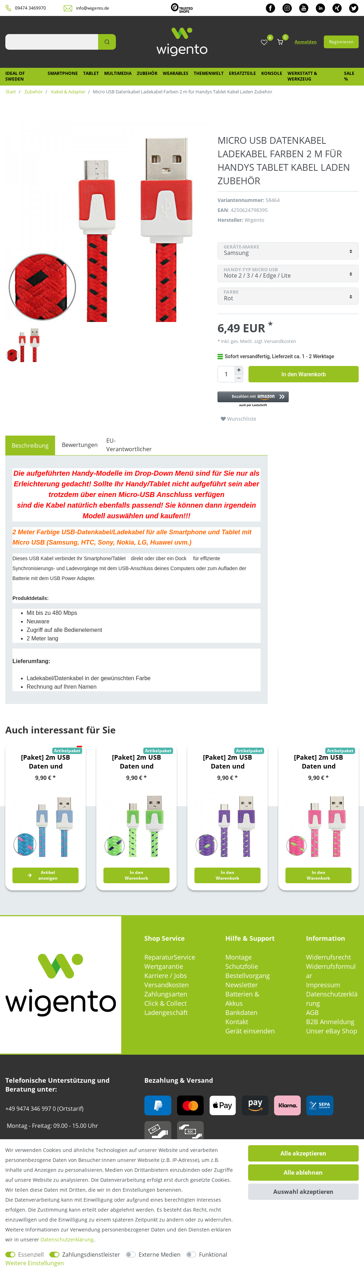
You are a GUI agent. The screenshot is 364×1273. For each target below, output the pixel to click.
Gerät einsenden (250, 1031)
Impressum (323, 984)
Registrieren (341, 42)
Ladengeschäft (166, 1012)
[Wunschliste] (264, 43)
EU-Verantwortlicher (129, 445)
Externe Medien (160, 1254)
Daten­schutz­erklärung (67, 1239)
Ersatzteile (242, 73)
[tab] (30, 445)
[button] (288, 400)
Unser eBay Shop (331, 1031)
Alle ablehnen (303, 1172)
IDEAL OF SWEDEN (15, 76)
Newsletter (241, 984)
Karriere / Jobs (165, 975)
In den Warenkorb (303, 374)
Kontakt (236, 1021)
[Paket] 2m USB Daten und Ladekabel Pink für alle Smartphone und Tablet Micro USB (318, 762)
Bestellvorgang (247, 975)
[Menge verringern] (239, 379)
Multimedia (118, 73)
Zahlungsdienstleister (91, 1254)
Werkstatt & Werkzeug (302, 76)
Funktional (213, 1254)
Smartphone (63, 73)
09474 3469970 (30, 8)
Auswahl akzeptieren (303, 1192)
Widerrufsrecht (328, 957)
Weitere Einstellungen (34, 1263)
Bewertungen (80, 445)
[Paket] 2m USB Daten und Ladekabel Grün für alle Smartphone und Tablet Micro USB (137, 762)
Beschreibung (30, 445)
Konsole (271, 73)
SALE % (349, 76)
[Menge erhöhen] (239, 370)
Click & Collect (165, 1003)
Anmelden (306, 42)
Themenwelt (209, 73)
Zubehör (147, 73)
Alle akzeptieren (303, 1153)
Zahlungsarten (165, 994)
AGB (312, 1012)
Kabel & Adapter (67, 91)
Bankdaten (241, 1012)
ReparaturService (169, 957)
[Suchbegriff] (51, 42)
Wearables (175, 73)
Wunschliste (238, 418)
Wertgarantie (163, 966)
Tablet (91, 73)
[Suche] (107, 42)
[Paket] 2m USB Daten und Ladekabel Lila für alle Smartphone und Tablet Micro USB (228, 762)
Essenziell (31, 1254)
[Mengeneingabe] (226, 374)
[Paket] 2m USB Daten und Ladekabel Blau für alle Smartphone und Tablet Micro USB (45, 762)
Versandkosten (279, 341)
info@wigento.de (92, 8)
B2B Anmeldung (330, 1021)
